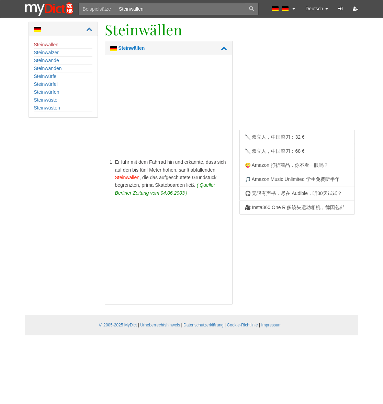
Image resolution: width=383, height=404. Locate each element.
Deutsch (316, 8)
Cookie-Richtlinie (242, 325)
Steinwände (46, 60)
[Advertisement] (168, 108)
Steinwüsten (47, 108)
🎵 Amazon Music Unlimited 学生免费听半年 (292, 179)
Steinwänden (48, 68)
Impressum (271, 325)
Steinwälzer (46, 52)
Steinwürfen (46, 92)
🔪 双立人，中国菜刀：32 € (275, 137)
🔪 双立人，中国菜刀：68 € (275, 151)
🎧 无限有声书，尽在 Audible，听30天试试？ (293, 193)
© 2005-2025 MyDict (118, 325)
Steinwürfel (46, 84)
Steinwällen (46, 44)
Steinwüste (45, 100)
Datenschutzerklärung (203, 325)
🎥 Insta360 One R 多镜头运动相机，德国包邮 (295, 207)
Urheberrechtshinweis (160, 325)
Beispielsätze (97, 9)
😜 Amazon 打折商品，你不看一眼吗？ (286, 165)
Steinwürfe (45, 76)
